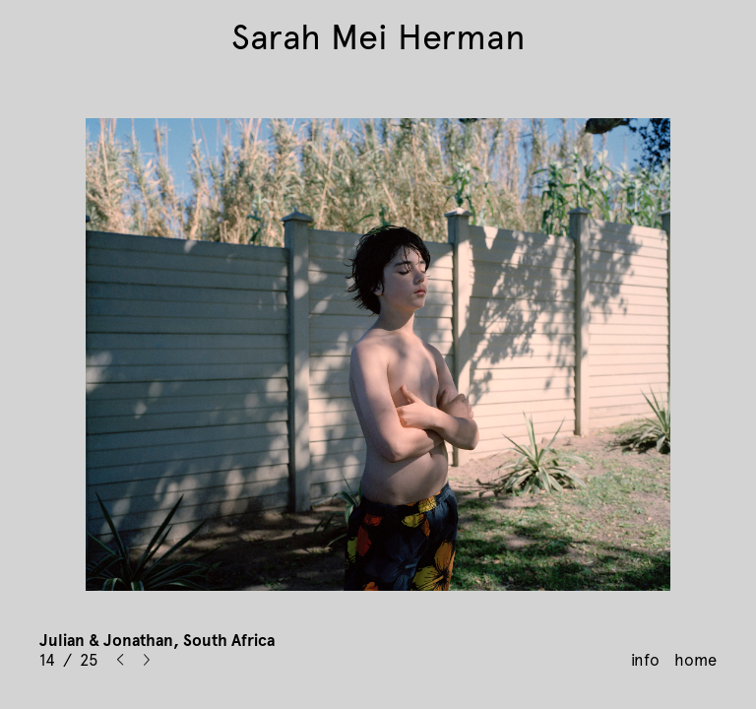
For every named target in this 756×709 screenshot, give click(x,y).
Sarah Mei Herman (378, 37)
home (695, 660)
